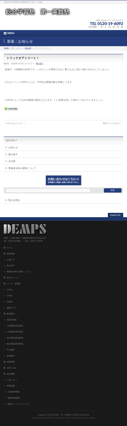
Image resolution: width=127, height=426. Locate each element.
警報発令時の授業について (22, 168)
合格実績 (11, 362)
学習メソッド (13, 278)
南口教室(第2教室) (15, 344)
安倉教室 (11, 356)
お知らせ (13, 147)
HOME (6, 48)
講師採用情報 (14, 398)
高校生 (10, 301)
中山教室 (11, 350)
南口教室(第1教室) (15, 338)
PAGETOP (115, 215)
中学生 (10, 296)
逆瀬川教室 (12, 320)
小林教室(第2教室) (15, 332)
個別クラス (12, 308)
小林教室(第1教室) (15, 326)
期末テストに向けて (113, 123)
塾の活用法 (14, 200)
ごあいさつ (12, 380)
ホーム (10, 248)
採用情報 (11, 386)
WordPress (48, 418)
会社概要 (11, 374)
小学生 (10, 290)
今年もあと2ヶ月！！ (14, 123)
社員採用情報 (14, 392)
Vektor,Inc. (79, 418)
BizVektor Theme (63, 418)
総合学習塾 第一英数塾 (60, 415)
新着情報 (11, 254)
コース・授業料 (14, 284)
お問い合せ (12, 368)
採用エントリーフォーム (18, 404)
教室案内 (11, 314)
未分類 (11, 161)
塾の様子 (28, 48)
